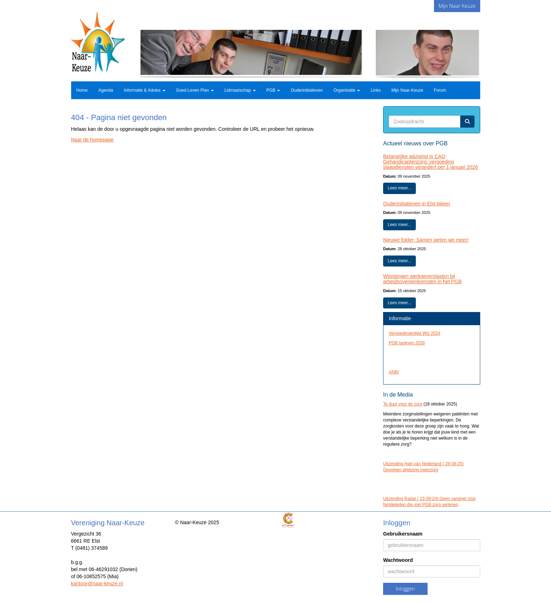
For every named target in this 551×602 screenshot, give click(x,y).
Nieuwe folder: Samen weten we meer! (425, 240)
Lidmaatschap (240, 90)
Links (376, 90)
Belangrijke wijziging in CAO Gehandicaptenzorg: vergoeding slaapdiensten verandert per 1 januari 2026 (430, 162)
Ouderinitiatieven (307, 90)
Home (82, 90)
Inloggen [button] (405, 588)
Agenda (106, 90)
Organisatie (346, 90)
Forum (440, 90)
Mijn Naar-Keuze (407, 90)
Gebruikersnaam (403, 534)
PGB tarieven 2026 (407, 342)
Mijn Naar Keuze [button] (457, 5)
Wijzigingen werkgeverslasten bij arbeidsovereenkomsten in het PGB (422, 278)
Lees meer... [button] (399, 188)
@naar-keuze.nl (97, 583)
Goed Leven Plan (195, 90)
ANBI (394, 372)
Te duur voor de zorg (402, 404)
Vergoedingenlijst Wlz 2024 (414, 333)
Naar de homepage (92, 140)
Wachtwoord (398, 560)
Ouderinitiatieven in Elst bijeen (416, 203)
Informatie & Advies (144, 90)
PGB (273, 90)
